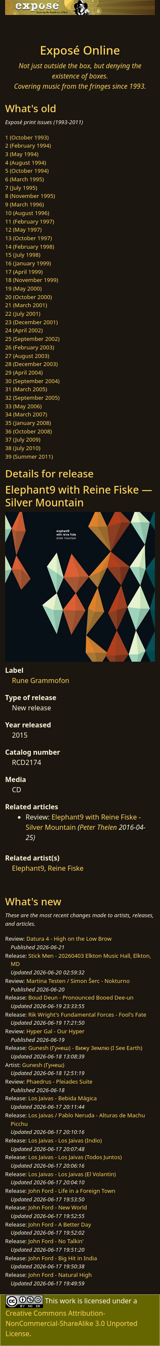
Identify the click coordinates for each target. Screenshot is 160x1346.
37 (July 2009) (23, 439)
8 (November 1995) (30, 196)
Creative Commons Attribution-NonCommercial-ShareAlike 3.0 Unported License (71, 1323)
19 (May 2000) (23, 288)
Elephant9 (28, 868)
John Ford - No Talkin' (56, 1241)
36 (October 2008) (28, 431)
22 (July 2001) (23, 313)
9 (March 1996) (24, 204)
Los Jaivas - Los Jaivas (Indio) (65, 1140)
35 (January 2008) (28, 423)
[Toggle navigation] (27, 26)
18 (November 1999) (31, 280)
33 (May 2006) (23, 406)
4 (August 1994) (25, 162)
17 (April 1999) (24, 272)
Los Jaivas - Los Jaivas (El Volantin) (72, 1174)
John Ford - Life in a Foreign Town (71, 1191)
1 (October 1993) (27, 137)
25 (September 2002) (32, 339)
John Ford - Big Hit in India (62, 1258)
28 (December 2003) (31, 364)
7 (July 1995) (21, 188)
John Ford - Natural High (60, 1275)
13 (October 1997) (28, 238)
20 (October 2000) (28, 297)
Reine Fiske (66, 868)
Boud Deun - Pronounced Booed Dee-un (81, 997)
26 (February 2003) (29, 347)
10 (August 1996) (27, 213)
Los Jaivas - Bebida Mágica (62, 1098)
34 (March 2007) (26, 414)
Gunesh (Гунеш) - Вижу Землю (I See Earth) (85, 1048)
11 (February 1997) (29, 221)
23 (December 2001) (31, 322)
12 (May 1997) (23, 229)
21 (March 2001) (26, 305)
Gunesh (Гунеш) (43, 1065)
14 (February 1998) (29, 246)
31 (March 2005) (26, 389)
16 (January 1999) (28, 263)
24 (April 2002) (24, 330)
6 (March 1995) (24, 179)
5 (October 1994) (27, 170)
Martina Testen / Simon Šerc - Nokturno (78, 981)
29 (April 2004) (24, 372)
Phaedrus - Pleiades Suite (59, 1081)
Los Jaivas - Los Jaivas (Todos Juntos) (75, 1157)
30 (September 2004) (32, 381)
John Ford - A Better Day (59, 1224)
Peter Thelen (98, 827)
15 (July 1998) (23, 255)
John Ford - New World (57, 1207)
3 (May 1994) (21, 154)
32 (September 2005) (32, 397)
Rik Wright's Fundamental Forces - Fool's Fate (87, 1014)
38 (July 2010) (23, 448)
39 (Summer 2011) (29, 456)
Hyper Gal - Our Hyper (55, 1031)
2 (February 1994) (28, 145)
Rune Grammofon (41, 680)
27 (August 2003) (27, 356)
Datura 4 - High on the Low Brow (69, 938)
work (68, 1300)
